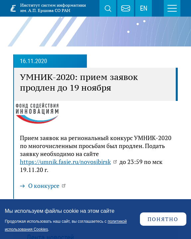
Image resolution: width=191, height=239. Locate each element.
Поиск (107, 8)
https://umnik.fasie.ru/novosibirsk (69, 162)
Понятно (163, 219)
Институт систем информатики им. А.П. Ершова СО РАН (53, 8)
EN (143, 8)
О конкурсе (47, 186)
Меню (172, 8)
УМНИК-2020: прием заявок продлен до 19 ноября (79, 82)
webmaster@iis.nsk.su (125, 8)
